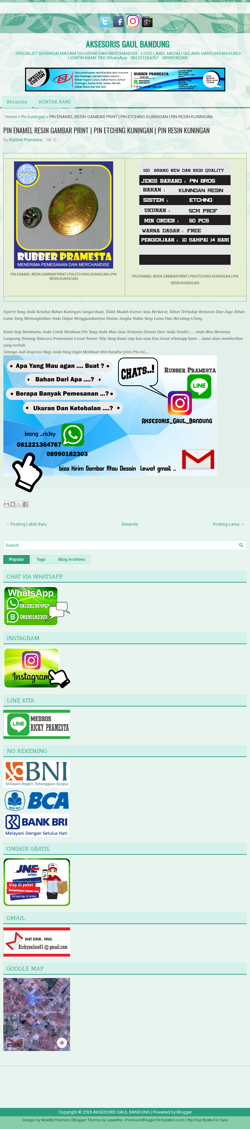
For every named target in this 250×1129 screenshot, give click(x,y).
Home (11, 116)
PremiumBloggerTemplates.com (154, 1120)
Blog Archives (71, 559)
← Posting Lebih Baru (26, 524)
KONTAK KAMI (55, 101)
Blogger (184, 1112)
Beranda (17, 101)
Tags (41, 559)
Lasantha (114, 1120)
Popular (16, 559)
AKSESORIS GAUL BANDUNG (127, 44)
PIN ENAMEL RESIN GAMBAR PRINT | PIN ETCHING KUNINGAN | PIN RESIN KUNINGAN (106, 130)
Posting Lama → (229, 524)
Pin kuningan (33, 116)
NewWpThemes (55, 1120)
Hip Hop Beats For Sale (207, 1120)
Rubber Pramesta (25, 139)
